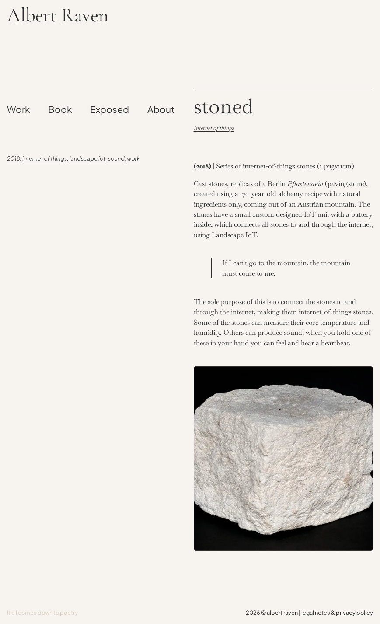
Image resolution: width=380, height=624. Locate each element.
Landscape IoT (88, 158)
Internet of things (214, 128)
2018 (13, 158)
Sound (116, 158)
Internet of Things (44, 158)
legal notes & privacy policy (337, 612)
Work (133, 158)
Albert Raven (57, 15)
